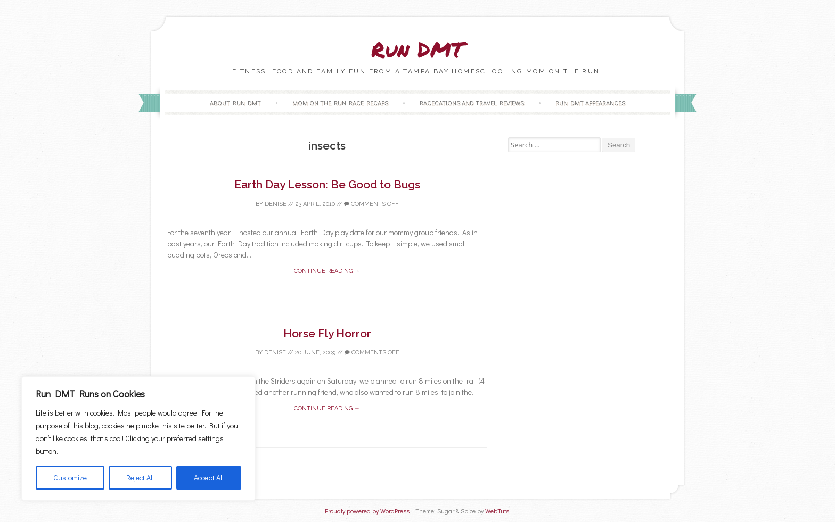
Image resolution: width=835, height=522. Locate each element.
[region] (138, 438)
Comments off (371, 204)
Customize (70, 478)
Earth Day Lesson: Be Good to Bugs (327, 184)
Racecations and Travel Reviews (472, 102)
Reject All (140, 478)
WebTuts (497, 511)
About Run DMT (235, 102)
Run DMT (417, 49)
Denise (275, 204)
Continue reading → (327, 271)
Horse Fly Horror (327, 333)
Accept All (209, 478)
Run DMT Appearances (590, 102)
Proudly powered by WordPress (367, 511)
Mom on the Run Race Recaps (340, 102)
